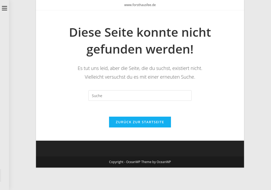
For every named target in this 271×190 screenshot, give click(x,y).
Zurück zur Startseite (140, 122)
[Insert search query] (140, 95)
